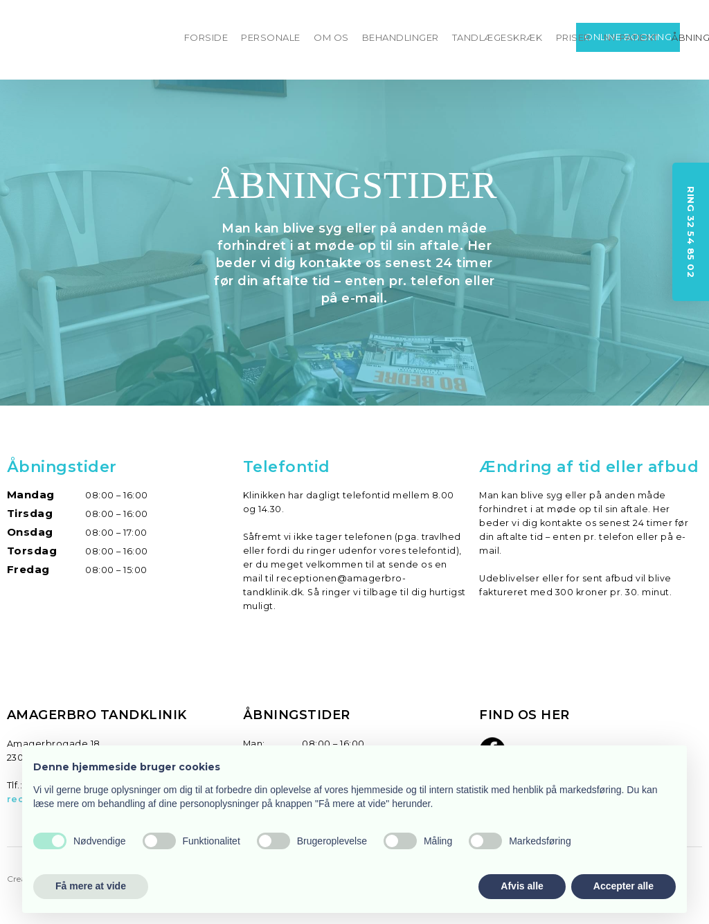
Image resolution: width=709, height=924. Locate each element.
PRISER (573, 37)
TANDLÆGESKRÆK (497, 37)
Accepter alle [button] (623, 885)
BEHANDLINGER (400, 37)
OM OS (331, 37)
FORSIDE (206, 37)
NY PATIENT (631, 37)
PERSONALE (270, 37)
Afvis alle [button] (522, 885)
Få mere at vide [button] (90, 885)
